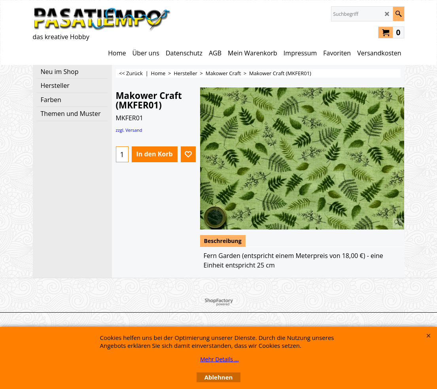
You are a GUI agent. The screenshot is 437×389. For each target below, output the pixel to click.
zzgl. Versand (129, 130)
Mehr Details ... (219, 359)
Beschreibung (223, 241)
